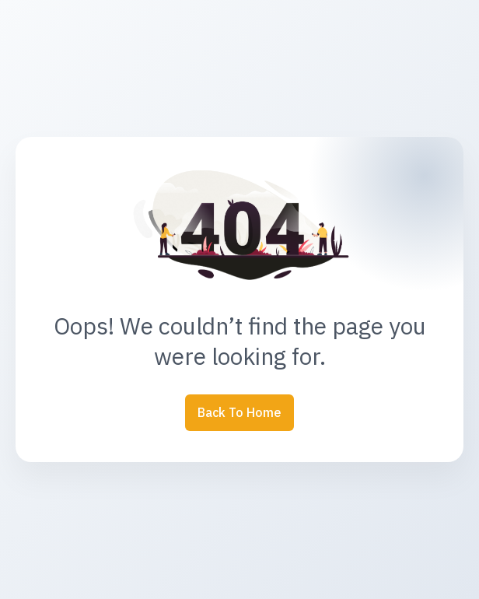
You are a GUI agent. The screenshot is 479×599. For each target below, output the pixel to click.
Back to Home (239, 412)
